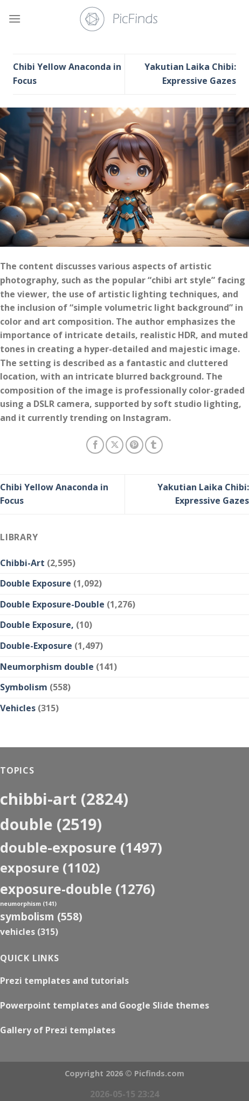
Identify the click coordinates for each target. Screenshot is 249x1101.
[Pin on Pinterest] (134, 445)
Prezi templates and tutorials (64, 980)
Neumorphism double (47, 667)
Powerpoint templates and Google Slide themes (104, 1005)
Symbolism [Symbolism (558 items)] (41, 916)
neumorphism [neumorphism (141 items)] (28, 903)
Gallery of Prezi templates (57, 1030)
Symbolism (23, 687)
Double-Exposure (36, 646)
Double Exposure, (37, 625)
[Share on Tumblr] (154, 445)
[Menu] (14, 18)
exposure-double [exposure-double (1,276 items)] (77, 889)
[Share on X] (114, 445)
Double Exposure (35, 583)
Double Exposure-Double (52, 604)
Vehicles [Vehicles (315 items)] (29, 932)
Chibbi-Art (22, 563)
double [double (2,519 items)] (51, 823)
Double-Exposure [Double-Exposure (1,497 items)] (81, 847)
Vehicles (18, 708)
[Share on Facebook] (95, 445)
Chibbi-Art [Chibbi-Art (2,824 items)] (64, 799)
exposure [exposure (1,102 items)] (50, 867)
